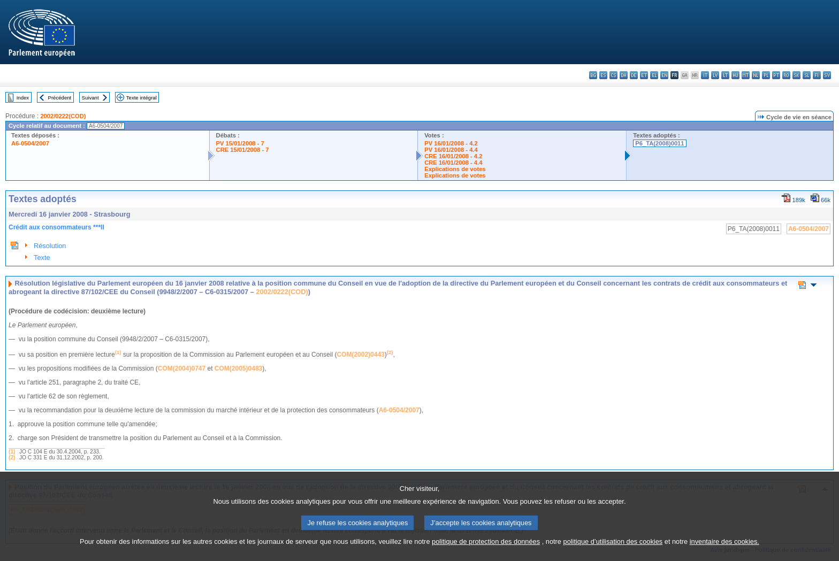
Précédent (60, 98)
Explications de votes (454, 169)
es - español (603, 75)
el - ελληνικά (654, 75)
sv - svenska (827, 75)
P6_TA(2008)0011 (659, 143)
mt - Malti (746, 75)
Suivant (90, 98)
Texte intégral (141, 98)
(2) (12, 457)
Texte (42, 257)
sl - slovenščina (807, 75)
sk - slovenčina (796, 75)
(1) (12, 452)
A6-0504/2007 (30, 143)
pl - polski (766, 75)
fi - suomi (817, 75)
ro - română (786, 75)
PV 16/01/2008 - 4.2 (451, 143)
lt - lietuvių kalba (725, 75)
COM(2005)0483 (238, 368)
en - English (664, 75)
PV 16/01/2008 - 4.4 (451, 150)
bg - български (593, 75)
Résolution (50, 246)
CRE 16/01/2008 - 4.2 (453, 156)
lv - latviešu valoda (715, 75)
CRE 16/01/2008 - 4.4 (453, 162)
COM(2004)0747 (181, 368)
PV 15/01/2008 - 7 (240, 143)
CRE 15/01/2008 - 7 (242, 150)
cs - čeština (613, 75)
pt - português (776, 75)
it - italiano (705, 75)
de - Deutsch (634, 75)
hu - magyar (735, 75)
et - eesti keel (644, 75)
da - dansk (624, 75)
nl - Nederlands (756, 75)
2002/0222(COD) (63, 116)
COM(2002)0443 (360, 354)
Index (23, 98)
